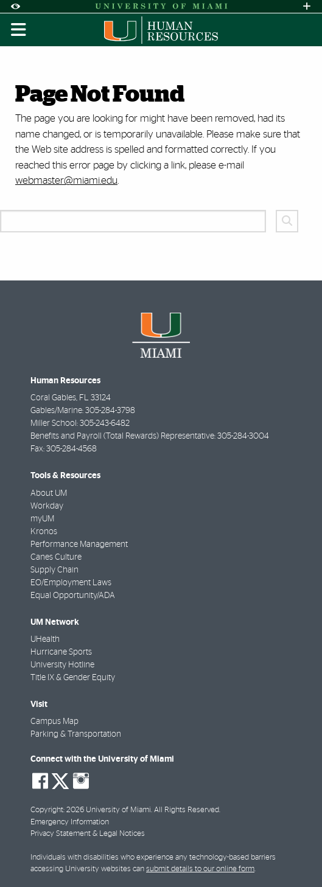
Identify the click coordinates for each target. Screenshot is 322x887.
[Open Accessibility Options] (15, 6)
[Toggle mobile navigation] (19, 30)
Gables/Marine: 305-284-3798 (82, 410)
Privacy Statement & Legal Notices (87, 834)
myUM (42, 519)
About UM (48, 493)
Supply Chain (54, 570)
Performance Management (79, 544)
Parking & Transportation (75, 734)
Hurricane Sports (61, 652)
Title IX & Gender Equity (72, 677)
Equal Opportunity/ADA (72, 595)
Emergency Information (69, 822)
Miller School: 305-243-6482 (80, 423)
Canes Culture (56, 557)
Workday (46, 506)
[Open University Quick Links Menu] (307, 6)
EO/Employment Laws (70, 583)
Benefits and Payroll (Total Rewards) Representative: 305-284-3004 (149, 436)
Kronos (43, 531)
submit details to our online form (200, 869)
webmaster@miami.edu (66, 180)
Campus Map (54, 721)
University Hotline (62, 665)
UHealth (45, 639)
